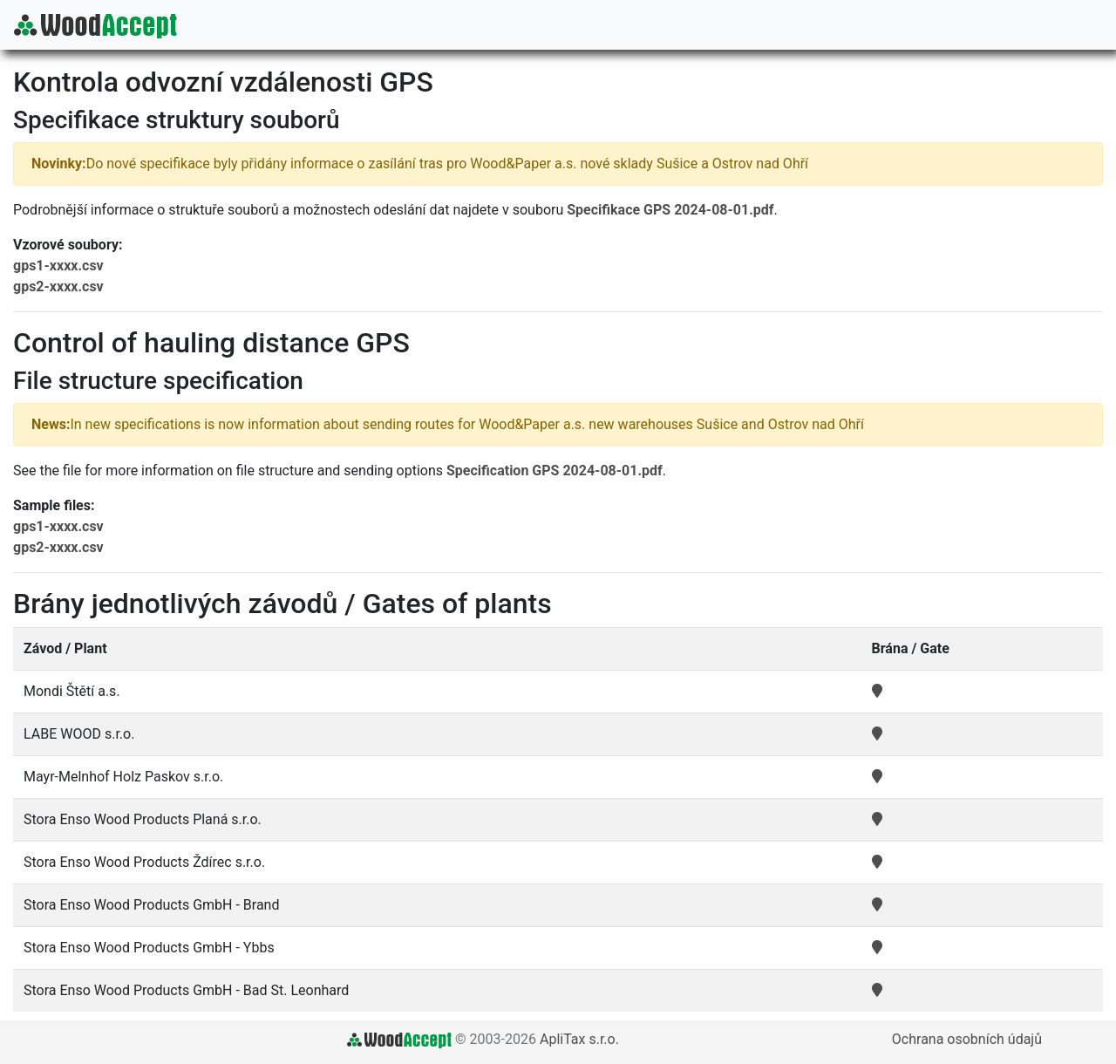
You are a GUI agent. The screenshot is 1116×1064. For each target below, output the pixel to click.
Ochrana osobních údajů (967, 1039)
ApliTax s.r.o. (579, 1039)
